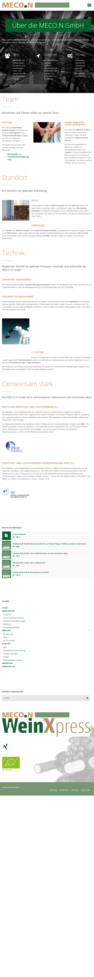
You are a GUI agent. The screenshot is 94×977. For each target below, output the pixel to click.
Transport (7, 614)
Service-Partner (9, 640)
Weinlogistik (12, 154)
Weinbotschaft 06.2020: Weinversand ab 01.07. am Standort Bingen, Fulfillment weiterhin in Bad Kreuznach (50, 544)
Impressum (7, 663)
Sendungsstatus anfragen (12, 660)
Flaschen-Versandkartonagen (14, 621)
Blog (5, 637)
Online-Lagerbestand (11, 627)
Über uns (6, 630)
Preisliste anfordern (10, 654)
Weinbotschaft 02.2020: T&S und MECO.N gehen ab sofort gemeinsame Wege (40, 553)
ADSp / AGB (74, 790)
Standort (8, 230)
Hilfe (5, 647)
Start (5, 608)
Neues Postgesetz (19, 534)
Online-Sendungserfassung (13, 618)
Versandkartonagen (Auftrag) (14, 650)
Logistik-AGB (85, 790)
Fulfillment (7, 624)
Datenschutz (64, 790)
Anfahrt (6, 657)
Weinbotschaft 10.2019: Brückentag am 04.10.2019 (31, 572)
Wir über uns (8, 634)
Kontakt (6, 643)
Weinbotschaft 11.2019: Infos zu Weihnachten (29, 563)
